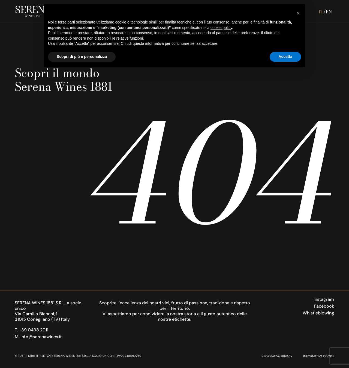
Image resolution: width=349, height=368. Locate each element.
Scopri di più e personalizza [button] (82, 56)
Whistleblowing (318, 313)
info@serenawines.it (41, 337)
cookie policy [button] (221, 27)
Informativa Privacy (276, 356)
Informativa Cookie (318, 356)
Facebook (324, 306)
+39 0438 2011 (33, 330)
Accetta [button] (285, 56)
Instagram (324, 299)
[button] (298, 13)
